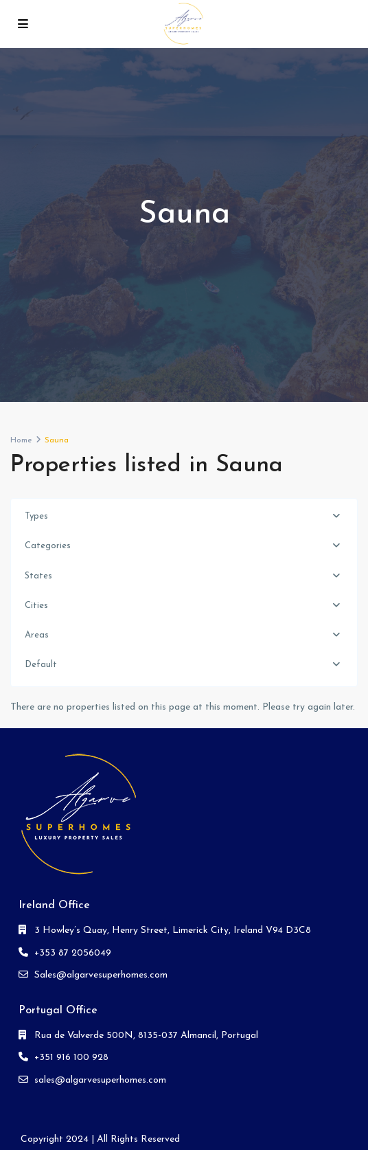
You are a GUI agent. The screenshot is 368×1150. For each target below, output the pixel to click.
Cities (36, 605)
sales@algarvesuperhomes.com (100, 1080)
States (38, 576)
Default (41, 664)
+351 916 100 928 (71, 1057)
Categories (48, 545)
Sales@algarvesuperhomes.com (101, 975)
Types (36, 516)
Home (21, 440)
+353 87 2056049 (72, 953)
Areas (37, 635)
